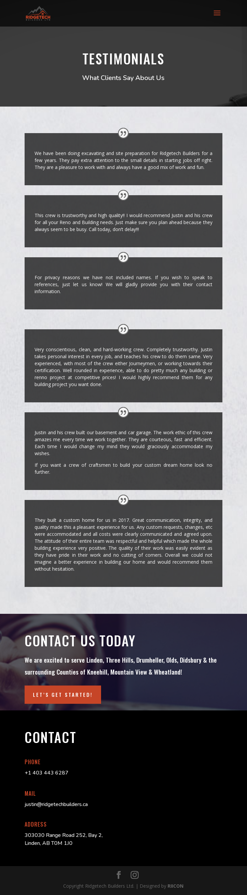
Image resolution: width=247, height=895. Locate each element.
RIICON (176, 886)
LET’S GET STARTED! (63, 694)
